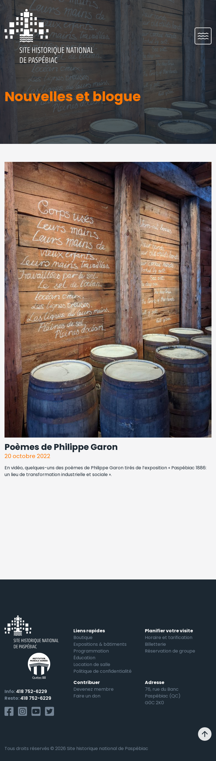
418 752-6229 (31, 691)
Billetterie (155, 644)
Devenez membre (93, 689)
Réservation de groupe (170, 651)
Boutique (83, 637)
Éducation (84, 657)
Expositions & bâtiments (100, 644)
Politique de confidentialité (102, 671)
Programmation (91, 651)
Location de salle (91, 664)
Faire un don (86, 696)
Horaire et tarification (168, 637)
